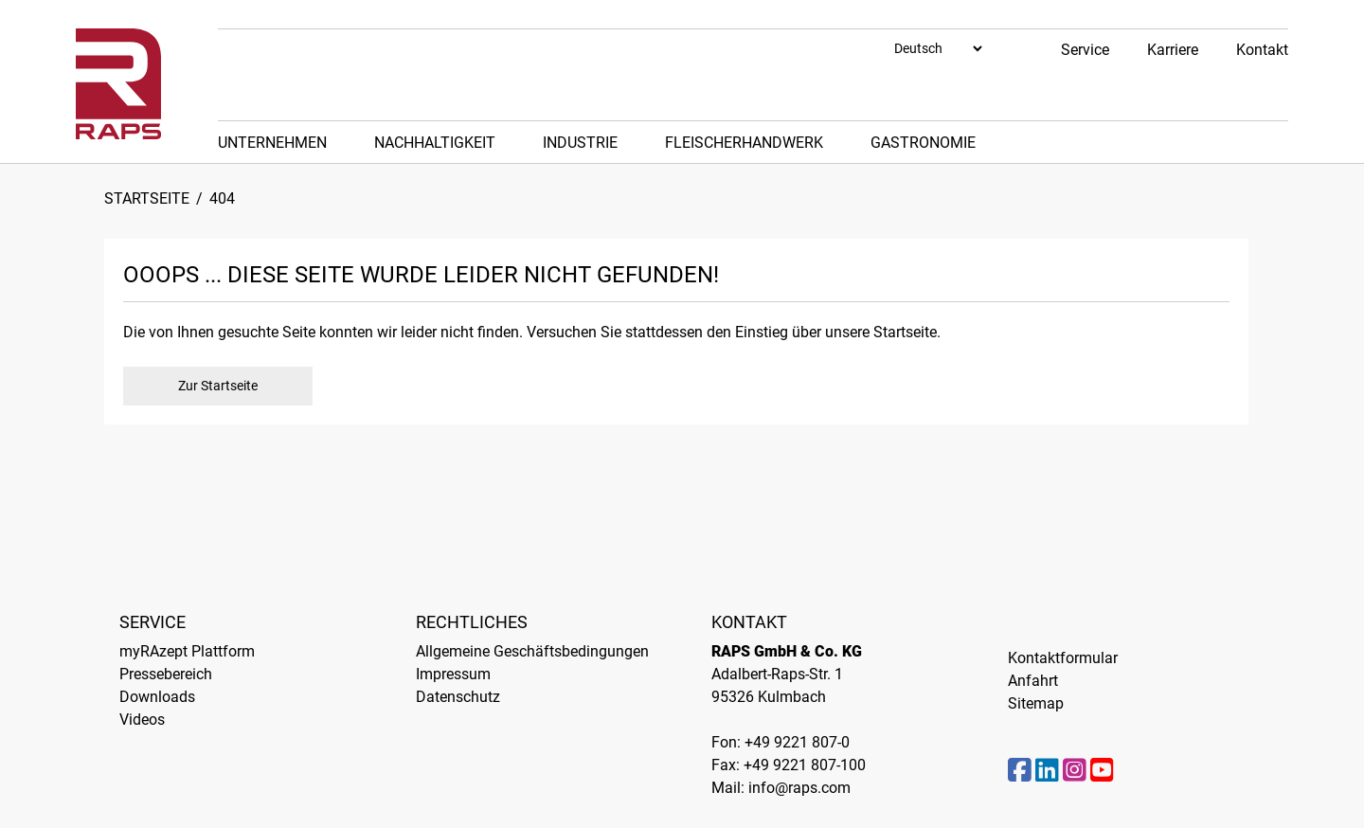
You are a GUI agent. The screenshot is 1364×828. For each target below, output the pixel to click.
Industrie (580, 143)
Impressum (453, 674)
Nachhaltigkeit (434, 143)
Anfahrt (1033, 681)
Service (1085, 50)
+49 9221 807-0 (797, 742)
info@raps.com (799, 788)
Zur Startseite (218, 385)
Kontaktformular (1063, 658)
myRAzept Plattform (187, 651)
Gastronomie (923, 143)
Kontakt (1262, 50)
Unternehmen (272, 143)
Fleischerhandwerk (744, 143)
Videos (142, 720)
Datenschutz (458, 697)
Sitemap (1036, 703)
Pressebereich (165, 674)
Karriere (1172, 50)
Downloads (157, 697)
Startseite (146, 198)
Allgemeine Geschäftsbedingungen (532, 651)
